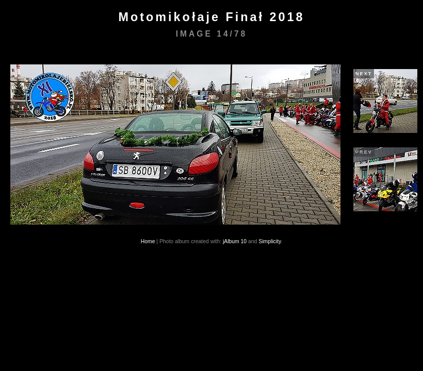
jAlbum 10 (235, 241)
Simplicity (269, 241)
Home (148, 241)
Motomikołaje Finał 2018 (211, 17)
